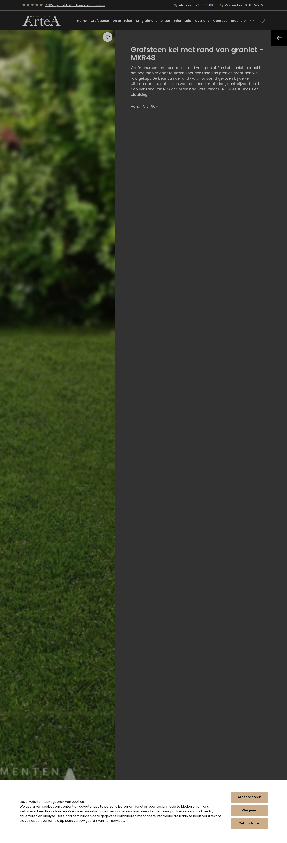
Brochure (238, 20)
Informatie (182, 20)
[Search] (252, 21)
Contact (220, 20)
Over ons (202, 20)
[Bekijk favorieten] (262, 20)
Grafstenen (100, 20)
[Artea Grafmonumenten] (41, 21)
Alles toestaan (249, 797)
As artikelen (122, 20)
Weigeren (249, 810)
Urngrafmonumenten (153, 20)
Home (82, 20)
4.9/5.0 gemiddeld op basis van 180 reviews (75, 5)
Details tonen (249, 823)
